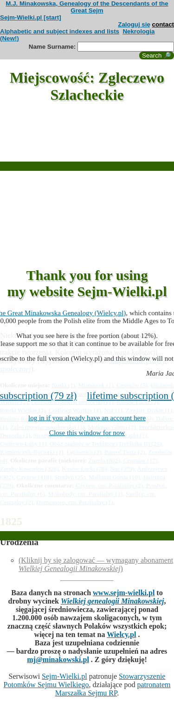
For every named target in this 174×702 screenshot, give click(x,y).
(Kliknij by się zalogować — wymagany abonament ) (96, 564)
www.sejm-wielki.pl (124, 593)
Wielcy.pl (121, 634)
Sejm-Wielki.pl (64, 676)
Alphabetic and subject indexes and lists (59, 31)
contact (163, 24)
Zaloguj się (134, 24)
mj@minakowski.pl (58, 659)
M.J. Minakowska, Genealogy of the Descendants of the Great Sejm (87, 7)
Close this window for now (87, 432)
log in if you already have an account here (87, 418)
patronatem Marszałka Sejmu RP (113, 689)
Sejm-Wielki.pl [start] (30, 17)
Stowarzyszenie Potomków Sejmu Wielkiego (85, 680)
